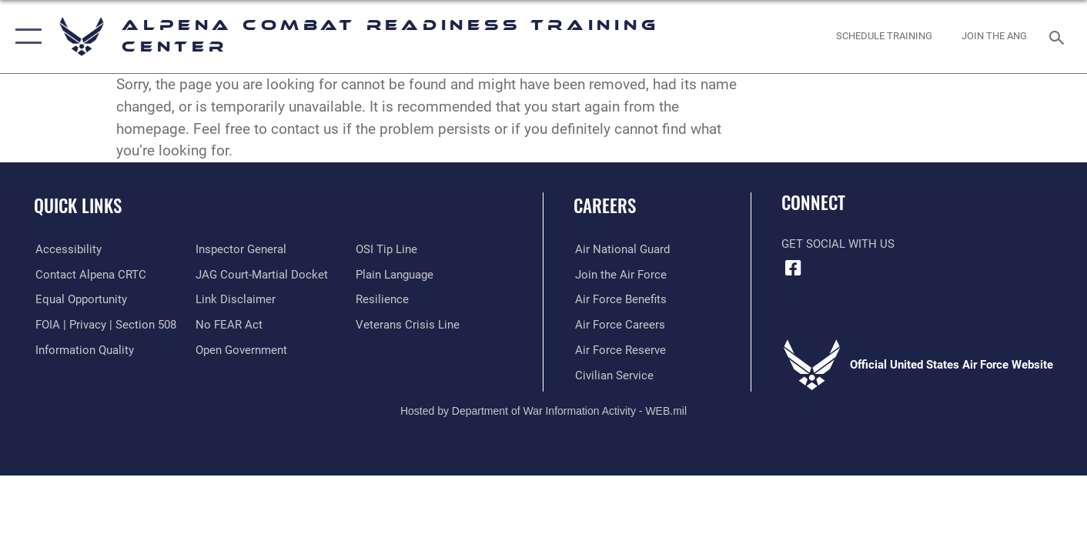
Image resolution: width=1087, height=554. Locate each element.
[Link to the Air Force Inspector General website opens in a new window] (240, 249)
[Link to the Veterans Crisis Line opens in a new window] (408, 325)
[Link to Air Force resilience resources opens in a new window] (383, 299)
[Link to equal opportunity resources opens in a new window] (79, 299)
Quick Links (78, 205)
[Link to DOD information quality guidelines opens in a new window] (83, 349)
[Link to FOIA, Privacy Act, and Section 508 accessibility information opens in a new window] (104, 325)
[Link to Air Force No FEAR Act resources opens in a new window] (228, 325)
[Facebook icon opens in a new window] (792, 268)
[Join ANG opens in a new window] (995, 36)
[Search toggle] (1058, 36)
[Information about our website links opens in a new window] (235, 299)
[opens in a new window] (67, 249)
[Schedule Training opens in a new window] (884, 36)
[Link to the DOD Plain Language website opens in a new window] (395, 274)
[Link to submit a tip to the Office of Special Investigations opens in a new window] (387, 249)
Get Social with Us (838, 244)
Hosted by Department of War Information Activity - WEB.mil (543, 411)
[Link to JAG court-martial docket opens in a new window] (261, 274)
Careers (605, 205)
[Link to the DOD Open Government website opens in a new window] (240, 349)
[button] (25, 36)
